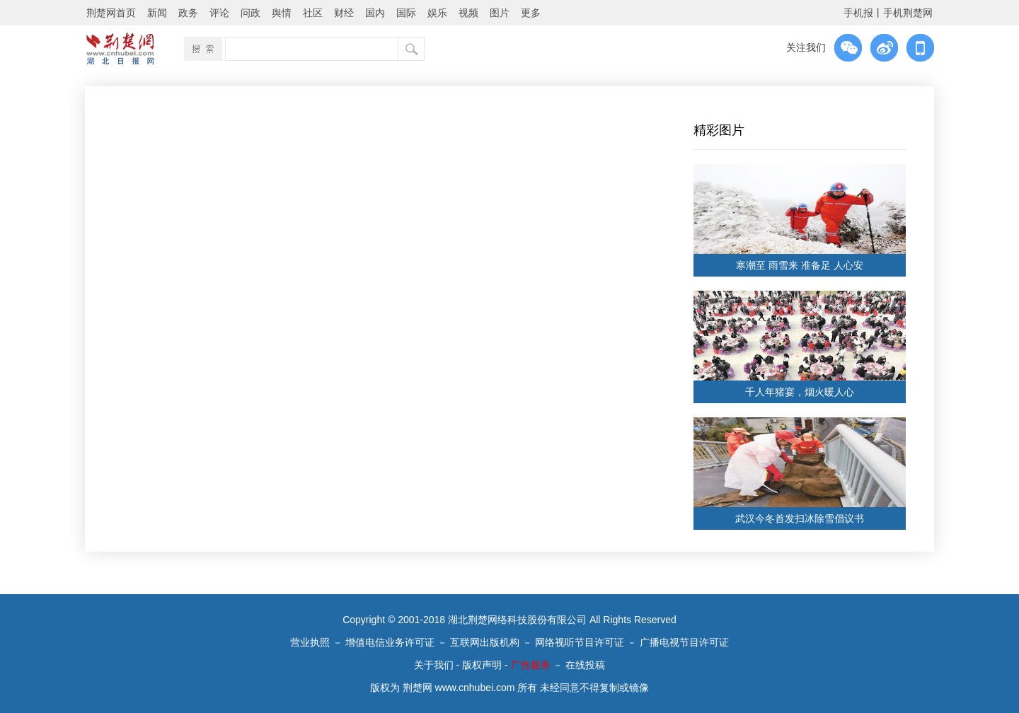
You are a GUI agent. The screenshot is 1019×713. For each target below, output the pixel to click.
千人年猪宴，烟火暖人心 (799, 392)
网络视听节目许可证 (579, 642)
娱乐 (437, 12)
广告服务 (531, 665)
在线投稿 (585, 665)
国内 (375, 12)
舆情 (282, 12)
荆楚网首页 (111, 12)
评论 (219, 12)
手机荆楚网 (908, 12)
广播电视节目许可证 (684, 642)
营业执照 (310, 642)
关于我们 (434, 665)
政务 (188, 12)
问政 (250, 12)
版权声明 (482, 665)
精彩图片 (718, 130)
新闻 (157, 12)
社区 (313, 12)
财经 (344, 12)
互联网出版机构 (484, 642)
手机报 (858, 12)
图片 (500, 12)
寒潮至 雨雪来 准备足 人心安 (799, 265)
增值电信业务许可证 (389, 642)
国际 (406, 12)
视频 (468, 12)
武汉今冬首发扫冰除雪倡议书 (799, 518)
